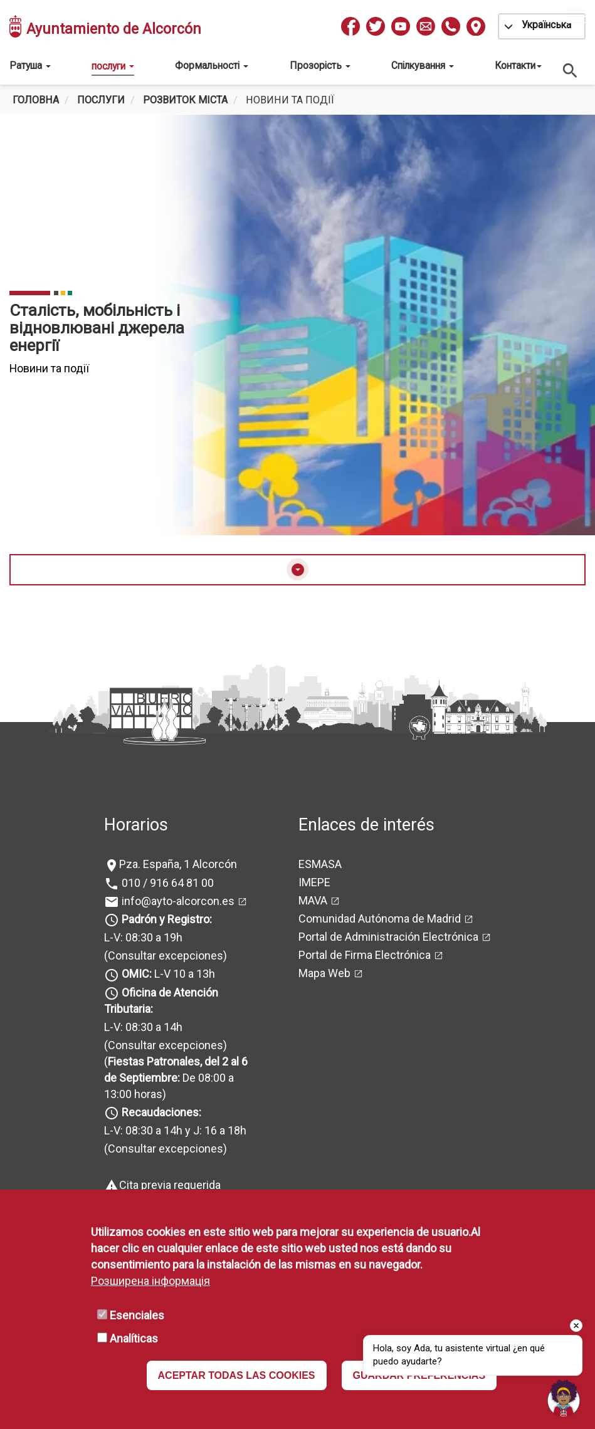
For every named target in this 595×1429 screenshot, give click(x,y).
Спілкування (422, 65)
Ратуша (30, 65)
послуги (113, 66)
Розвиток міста (185, 100)
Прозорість (320, 65)
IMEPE (314, 882)
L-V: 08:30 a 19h (143, 937)
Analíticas (134, 1338)
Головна (36, 100)
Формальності (211, 65)
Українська (546, 25)
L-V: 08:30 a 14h (143, 1027)
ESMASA (320, 864)
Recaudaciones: (161, 1112)
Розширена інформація (150, 1280)
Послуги (101, 100)
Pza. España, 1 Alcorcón (178, 864)
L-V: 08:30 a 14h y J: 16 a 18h (175, 1130)
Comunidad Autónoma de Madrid (379, 918)
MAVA (312, 900)
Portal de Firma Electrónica (364, 954)
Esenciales (137, 1315)
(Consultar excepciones (163, 955)
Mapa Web (324, 973)
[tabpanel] (297, 325)
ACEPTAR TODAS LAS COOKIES (236, 1375)
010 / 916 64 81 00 (166, 882)
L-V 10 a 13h (167, 973)
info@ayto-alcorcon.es (176, 901)
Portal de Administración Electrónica (388, 936)
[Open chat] (563, 1397)
